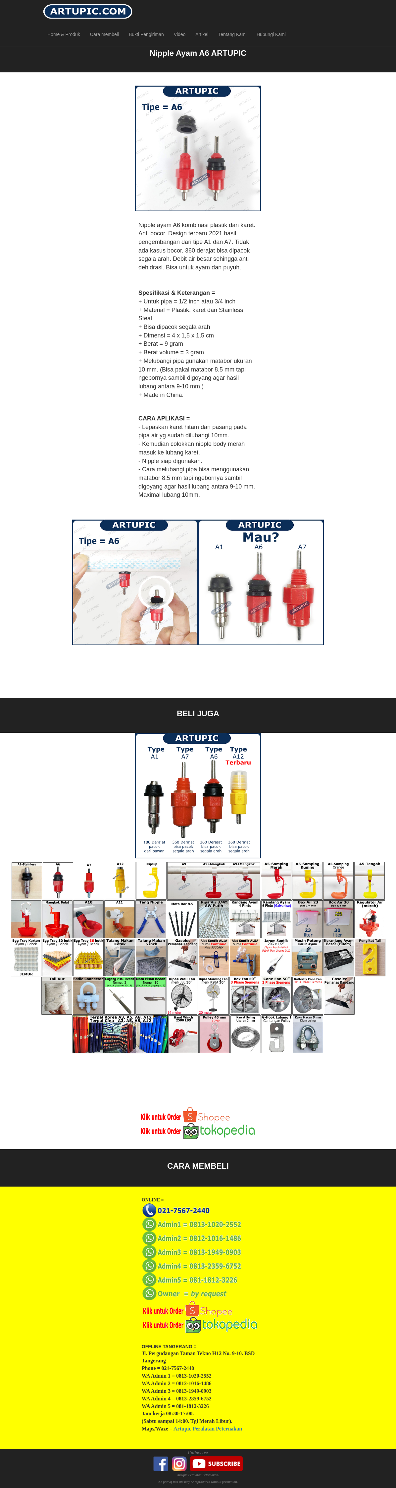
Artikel (201, 34)
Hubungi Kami (271, 34)
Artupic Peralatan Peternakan (207, 1428)
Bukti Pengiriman (146, 34)
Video (180, 34)
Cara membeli (104, 34)
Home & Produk (63, 34)
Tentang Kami (232, 34)
